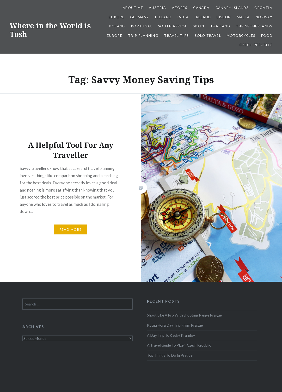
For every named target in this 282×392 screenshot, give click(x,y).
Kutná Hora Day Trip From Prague (175, 325)
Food (266, 35)
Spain (198, 26)
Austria (157, 8)
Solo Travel (208, 35)
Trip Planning (143, 35)
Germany (139, 17)
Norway (264, 17)
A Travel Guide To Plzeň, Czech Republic (179, 345)
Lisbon (224, 17)
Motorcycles (241, 35)
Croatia (263, 8)
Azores (179, 8)
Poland (117, 26)
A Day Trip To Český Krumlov (171, 335)
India (183, 17)
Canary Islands (232, 8)
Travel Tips (176, 35)
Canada (201, 8)
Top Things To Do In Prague (169, 355)
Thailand (220, 26)
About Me (133, 8)
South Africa (172, 26)
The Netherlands (254, 26)
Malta (243, 17)
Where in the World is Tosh (50, 30)
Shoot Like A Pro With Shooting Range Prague (184, 315)
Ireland (202, 17)
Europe (116, 17)
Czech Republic (255, 45)
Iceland (163, 17)
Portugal (141, 26)
